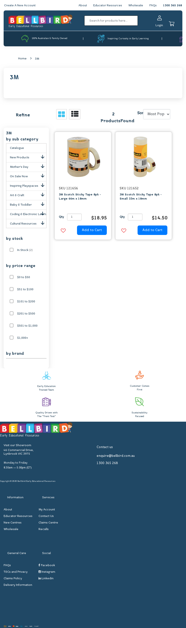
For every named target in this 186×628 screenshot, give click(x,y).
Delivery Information (18, 585)
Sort (139, 113)
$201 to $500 (26, 313)
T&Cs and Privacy (16, 572)
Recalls (44, 529)
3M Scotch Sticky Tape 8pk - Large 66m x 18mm (80, 196)
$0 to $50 (23, 277)
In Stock (25, 250)
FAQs (153, 5)
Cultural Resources (28, 222)
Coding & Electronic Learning (28, 213)
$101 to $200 (26, 301)
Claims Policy (13, 578)
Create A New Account (20, 5)
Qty (61, 217)
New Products (28, 156)
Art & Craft (28, 194)
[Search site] (139, 21)
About (82, 5)
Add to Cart (92, 230)
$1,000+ (22, 338)
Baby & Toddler (28, 204)
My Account (47, 509)
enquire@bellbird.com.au (116, 456)
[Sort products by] (156, 114)
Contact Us (46, 516)
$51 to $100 (25, 289)
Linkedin (46, 578)
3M (37, 58)
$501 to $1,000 (27, 325)
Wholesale (135, 5)
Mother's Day (28, 166)
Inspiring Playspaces (28, 185)
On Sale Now (28, 175)
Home (22, 58)
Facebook (47, 565)
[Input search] (111, 21)
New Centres (13, 522)
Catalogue (17, 148)
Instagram (47, 571)
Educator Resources (107, 5)
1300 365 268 (172, 5)
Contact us (105, 447)
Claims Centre (48, 522)
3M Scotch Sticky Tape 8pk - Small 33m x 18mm (141, 196)
